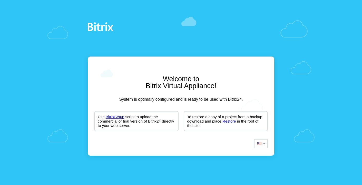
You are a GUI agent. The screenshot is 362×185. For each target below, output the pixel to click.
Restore (229, 121)
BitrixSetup (115, 117)
